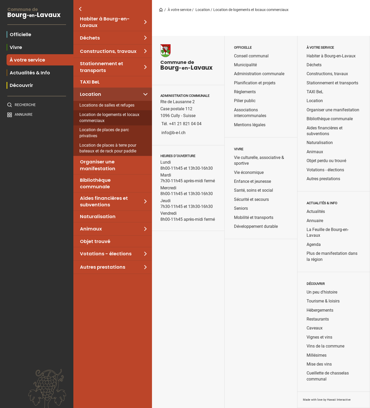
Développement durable (256, 226)
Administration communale (259, 73)
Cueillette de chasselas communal (328, 376)
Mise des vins (319, 364)
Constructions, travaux (108, 51)
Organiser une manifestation (97, 165)
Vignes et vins (319, 337)
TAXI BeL (90, 82)
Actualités (316, 211)
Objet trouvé (95, 241)
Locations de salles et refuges (106, 105)
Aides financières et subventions (104, 201)
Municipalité (245, 64)
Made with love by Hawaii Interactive (327, 399)
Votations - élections (106, 253)
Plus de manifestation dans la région (332, 256)
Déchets (90, 38)
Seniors (241, 208)
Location (90, 94)
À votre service (179, 10)
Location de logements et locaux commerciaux (109, 117)
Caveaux (315, 328)
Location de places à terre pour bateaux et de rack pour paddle (107, 148)
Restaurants (318, 319)
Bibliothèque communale (95, 183)
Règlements (245, 91)
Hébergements (320, 310)
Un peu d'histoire (322, 292)
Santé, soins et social (253, 190)
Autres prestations (102, 267)
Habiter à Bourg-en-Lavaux (105, 22)
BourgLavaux (36, 13)
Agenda (314, 244)
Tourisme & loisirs (323, 301)
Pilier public (244, 100)
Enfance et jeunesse (252, 181)
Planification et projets (254, 82)
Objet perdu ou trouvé (326, 160)
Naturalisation (98, 216)
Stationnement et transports (101, 66)
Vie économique (249, 172)
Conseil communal (251, 55)
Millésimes (317, 355)
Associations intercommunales (250, 112)
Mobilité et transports (253, 217)
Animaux (91, 228)
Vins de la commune (325, 346)
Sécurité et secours (251, 199)
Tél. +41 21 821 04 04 (181, 123)
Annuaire (23, 114)
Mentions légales (249, 124)
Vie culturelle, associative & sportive (259, 160)
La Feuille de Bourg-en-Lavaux (328, 232)
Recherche (25, 105)
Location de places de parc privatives (104, 132)
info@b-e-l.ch (173, 132)
